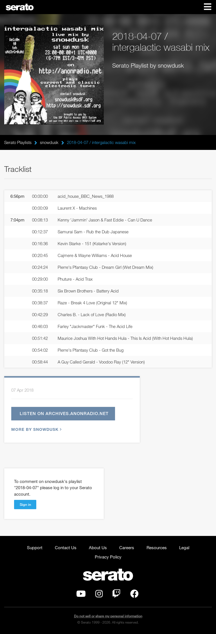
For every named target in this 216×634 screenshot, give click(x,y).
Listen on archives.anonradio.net (64, 413)
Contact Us (65, 547)
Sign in (25, 504)
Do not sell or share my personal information (108, 616)
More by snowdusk (35, 429)
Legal (184, 547)
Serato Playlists (18, 142)
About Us (98, 547)
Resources (157, 547)
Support (34, 547)
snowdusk (49, 142)
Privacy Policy (108, 556)
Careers (126, 547)
